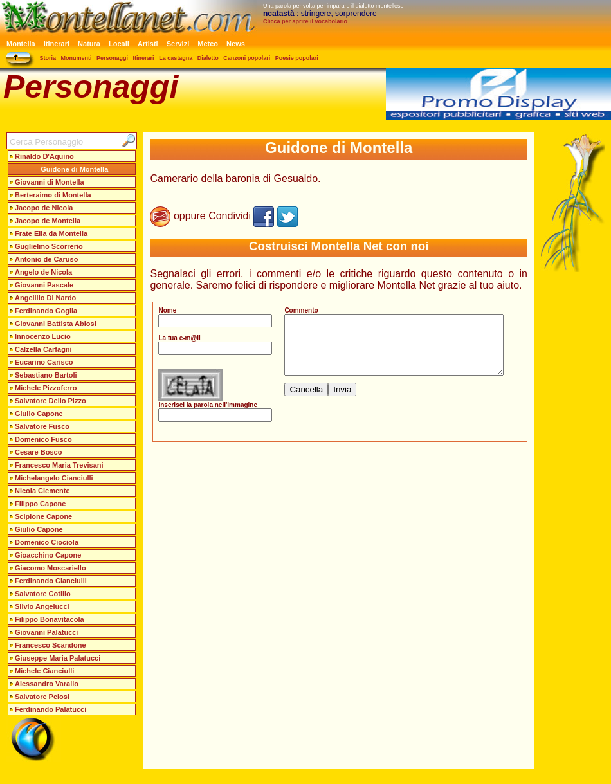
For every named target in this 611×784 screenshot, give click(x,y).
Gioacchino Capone (48, 555)
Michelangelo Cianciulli (54, 478)
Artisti (148, 44)
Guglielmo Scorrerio (49, 246)
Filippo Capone (40, 503)
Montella (20, 44)
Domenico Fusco (43, 439)
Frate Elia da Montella (51, 233)
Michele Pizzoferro (46, 388)
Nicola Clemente (42, 491)
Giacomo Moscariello (50, 568)
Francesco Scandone (50, 645)
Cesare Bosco (38, 452)
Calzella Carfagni (43, 349)
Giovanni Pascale (44, 285)
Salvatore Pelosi (42, 696)
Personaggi (112, 58)
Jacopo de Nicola (44, 208)
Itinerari (56, 44)
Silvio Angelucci (42, 606)
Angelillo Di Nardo (45, 298)
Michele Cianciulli (44, 671)
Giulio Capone (39, 413)
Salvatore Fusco (42, 426)
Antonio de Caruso (46, 259)
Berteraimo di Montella (53, 195)
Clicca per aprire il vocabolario (305, 21)
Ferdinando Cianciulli (51, 581)
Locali (119, 44)
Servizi (178, 44)
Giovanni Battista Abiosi (55, 323)
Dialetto (208, 58)
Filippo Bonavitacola (49, 619)
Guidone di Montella (74, 169)
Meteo (207, 44)
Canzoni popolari (246, 58)
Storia (48, 58)
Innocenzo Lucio (43, 336)
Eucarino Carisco (44, 362)
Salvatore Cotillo (43, 593)
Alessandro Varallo (46, 684)
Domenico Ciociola (46, 542)
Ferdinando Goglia (46, 311)
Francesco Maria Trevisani (59, 465)
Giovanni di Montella (49, 182)
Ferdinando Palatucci (50, 709)
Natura (89, 44)
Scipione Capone (43, 516)
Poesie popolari (296, 58)
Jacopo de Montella (47, 220)
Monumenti (76, 58)
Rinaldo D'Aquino (44, 156)
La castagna (175, 58)
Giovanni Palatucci (46, 632)
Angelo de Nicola (43, 272)
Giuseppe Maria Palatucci (57, 658)
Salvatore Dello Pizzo (50, 401)
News (235, 44)
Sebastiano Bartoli (46, 375)
